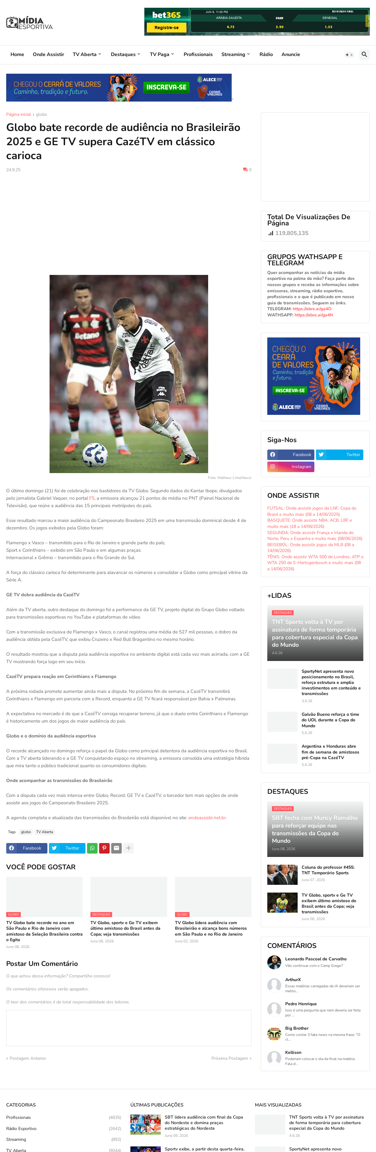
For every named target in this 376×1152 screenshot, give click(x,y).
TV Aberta (85, 54)
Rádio (266, 54)
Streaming (233, 54)
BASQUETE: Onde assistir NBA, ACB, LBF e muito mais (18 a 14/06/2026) (309, 523)
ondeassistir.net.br (207, 818)
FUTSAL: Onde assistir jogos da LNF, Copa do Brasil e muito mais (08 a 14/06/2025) (311, 511)
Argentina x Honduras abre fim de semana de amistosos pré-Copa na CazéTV (330, 752)
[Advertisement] (128, 223)
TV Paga (159, 54)
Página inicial (18, 114)
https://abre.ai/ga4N (314, 315)
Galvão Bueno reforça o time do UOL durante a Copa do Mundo (330, 720)
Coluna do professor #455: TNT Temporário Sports (328, 870)
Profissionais (198, 54)
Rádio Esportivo (63, 1129)
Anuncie (291, 54)
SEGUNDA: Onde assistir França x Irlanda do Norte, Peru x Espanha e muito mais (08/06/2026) (314, 536)
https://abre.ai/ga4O (312, 309)
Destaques (123, 54)
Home (17, 54)
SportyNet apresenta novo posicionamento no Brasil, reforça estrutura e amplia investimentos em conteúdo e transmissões (331, 683)
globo (41, 114)
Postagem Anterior (28, 1058)
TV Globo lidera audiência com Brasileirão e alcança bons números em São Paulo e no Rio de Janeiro (211, 928)
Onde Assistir (48, 54)
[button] (349, 55)
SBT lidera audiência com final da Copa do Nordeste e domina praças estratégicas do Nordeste (204, 1123)
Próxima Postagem (230, 1058)
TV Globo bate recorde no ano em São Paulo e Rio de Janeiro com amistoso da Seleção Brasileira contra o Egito (44, 931)
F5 (91, 498)
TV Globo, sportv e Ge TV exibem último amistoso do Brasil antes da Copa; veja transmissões (125, 928)
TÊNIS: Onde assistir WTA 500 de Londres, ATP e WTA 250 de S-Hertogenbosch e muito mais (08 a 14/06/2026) (315, 563)
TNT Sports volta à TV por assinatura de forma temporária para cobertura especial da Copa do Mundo (326, 1123)
